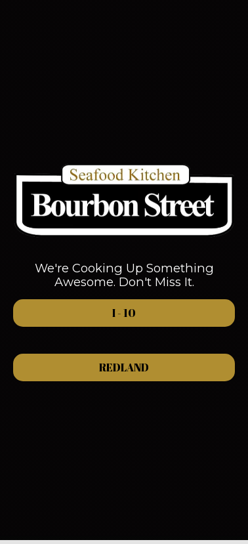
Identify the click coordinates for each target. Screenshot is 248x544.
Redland (81, 367)
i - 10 (74, 313)
